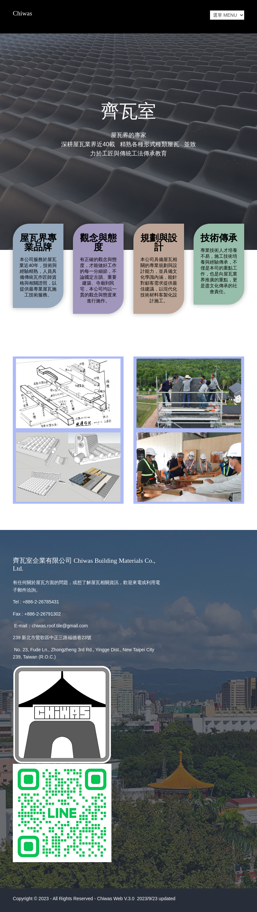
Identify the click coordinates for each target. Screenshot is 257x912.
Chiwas (22, 13)
